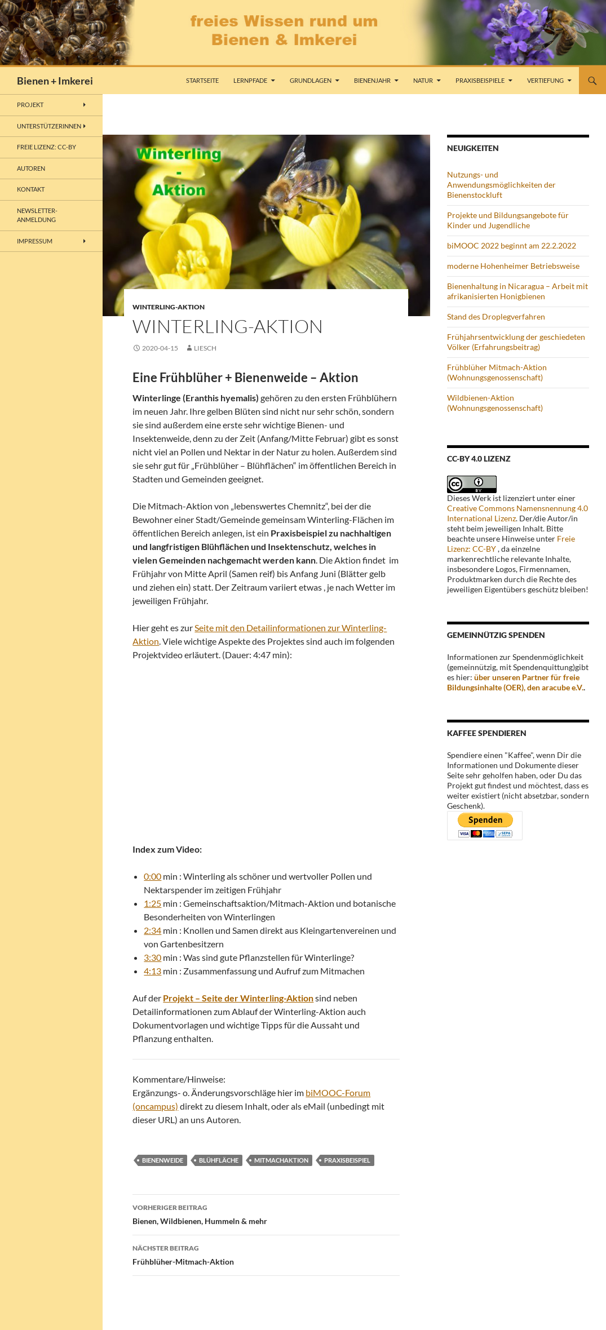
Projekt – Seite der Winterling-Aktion (238, 997)
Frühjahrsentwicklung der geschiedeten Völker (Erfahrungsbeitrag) (516, 342)
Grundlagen (310, 80)
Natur (423, 80)
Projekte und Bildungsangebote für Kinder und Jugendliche (508, 220)
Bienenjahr (372, 80)
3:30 (152, 957)
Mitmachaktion (281, 1160)
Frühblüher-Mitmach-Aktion (266, 1254)
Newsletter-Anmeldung (37, 215)
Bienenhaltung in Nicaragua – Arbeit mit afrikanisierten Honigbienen (517, 291)
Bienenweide (162, 1160)
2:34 (152, 930)
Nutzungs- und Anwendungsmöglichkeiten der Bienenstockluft (501, 185)
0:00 (152, 876)
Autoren (31, 168)
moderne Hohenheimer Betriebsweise (513, 266)
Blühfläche (218, 1160)
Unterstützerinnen (49, 126)
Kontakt (31, 189)
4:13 (152, 970)
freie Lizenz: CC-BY (46, 146)
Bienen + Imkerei (55, 80)
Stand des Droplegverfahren (496, 316)
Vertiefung (545, 80)
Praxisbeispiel (347, 1160)
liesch (205, 348)
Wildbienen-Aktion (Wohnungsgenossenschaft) (495, 403)
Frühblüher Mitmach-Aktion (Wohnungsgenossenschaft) (497, 372)
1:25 (152, 903)
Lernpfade (250, 80)
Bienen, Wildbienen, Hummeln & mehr (266, 1213)
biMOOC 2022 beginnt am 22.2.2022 (511, 245)
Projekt (30, 104)
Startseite (202, 80)
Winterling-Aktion (168, 307)
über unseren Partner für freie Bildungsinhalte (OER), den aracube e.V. (515, 682)
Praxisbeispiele (480, 80)
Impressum (34, 241)
